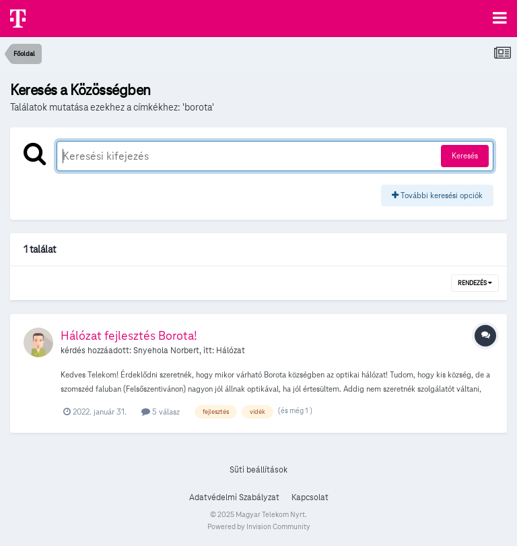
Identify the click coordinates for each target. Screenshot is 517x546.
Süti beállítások (258, 469)
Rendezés (475, 283)
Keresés (465, 155)
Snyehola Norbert (166, 350)
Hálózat (230, 350)
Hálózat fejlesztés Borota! (129, 335)
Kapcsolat (310, 497)
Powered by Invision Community (258, 526)
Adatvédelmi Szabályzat (234, 497)
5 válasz (160, 411)
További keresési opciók (437, 195)
